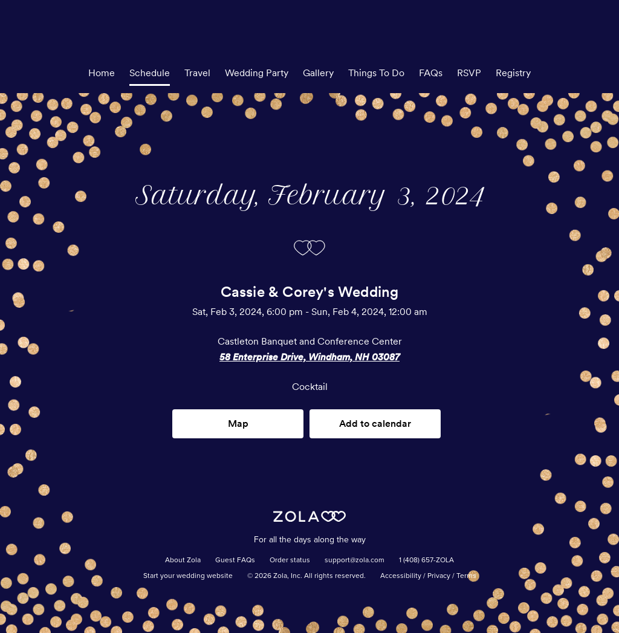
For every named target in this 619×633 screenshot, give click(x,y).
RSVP (469, 73)
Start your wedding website (188, 576)
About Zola (183, 560)
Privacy (438, 576)
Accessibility (400, 576)
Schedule (149, 73)
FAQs (430, 73)
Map (238, 423)
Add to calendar (375, 423)
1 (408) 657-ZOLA (426, 560)
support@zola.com (354, 560)
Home (101, 73)
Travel (197, 73)
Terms (466, 576)
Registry (513, 73)
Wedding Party (256, 73)
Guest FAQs (235, 560)
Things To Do (376, 73)
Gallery (318, 73)
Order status (290, 560)
